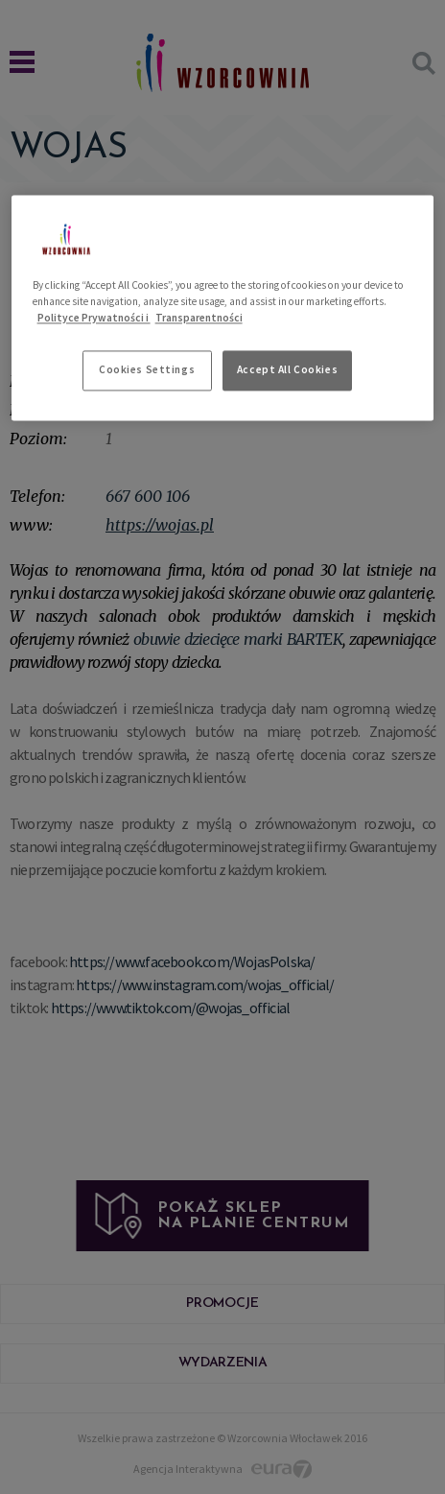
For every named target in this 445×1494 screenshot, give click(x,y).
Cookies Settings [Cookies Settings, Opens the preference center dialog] (147, 369)
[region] (223, 307)
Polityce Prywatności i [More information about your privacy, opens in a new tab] (94, 317)
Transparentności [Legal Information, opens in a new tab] (199, 317)
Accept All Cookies (287, 369)
